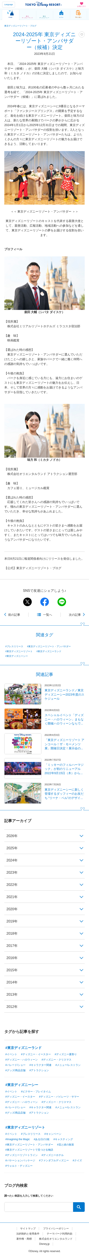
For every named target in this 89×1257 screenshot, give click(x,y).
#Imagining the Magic (17, 1139)
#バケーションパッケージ (20, 1160)
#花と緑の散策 (65, 1144)
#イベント (11, 1054)
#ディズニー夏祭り (66, 1054)
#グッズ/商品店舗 (15, 1070)
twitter (27, 602)
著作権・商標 (24, 1238)
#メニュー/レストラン (68, 1065)
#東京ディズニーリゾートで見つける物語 (29, 1149)
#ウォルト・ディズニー (19, 1165)
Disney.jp (44, 1243)
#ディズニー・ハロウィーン (21, 1059)
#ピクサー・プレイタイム (36, 1091)
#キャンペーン (52, 1133)
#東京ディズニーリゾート (19, 651)
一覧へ (47, 614)
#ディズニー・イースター (36, 1054)
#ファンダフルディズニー (54, 1160)
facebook (44, 602)
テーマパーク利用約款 (59, 1233)
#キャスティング (63, 1139)
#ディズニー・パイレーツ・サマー (59, 1096)
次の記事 (75, 614)
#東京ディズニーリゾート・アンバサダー (49, 646)
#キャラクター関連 (40, 1065)
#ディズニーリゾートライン (21, 1155)
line (61, 602)
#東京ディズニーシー (16, 656)
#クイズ (77, 1160)
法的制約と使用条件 (27, 1233)
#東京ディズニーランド (48, 651)
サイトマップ (28, 1228)
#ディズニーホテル (53, 1155)
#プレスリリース (14, 646)
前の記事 (14, 614)
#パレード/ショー (15, 1065)
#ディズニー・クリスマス (56, 1059)
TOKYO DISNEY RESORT (43, 4)
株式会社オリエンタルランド (55, 1238)
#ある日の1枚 (41, 1139)
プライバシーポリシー (56, 1228)
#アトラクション (39, 1070)
